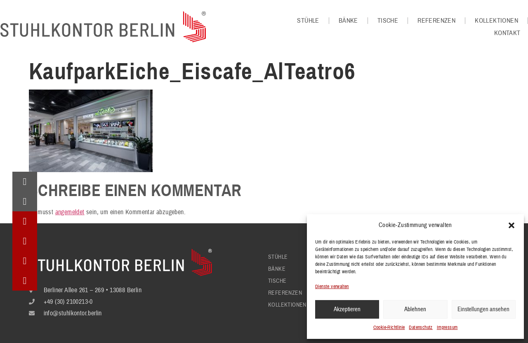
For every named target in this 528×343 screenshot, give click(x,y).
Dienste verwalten (332, 287)
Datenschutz (420, 327)
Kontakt (507, 33)
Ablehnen (415, 309)
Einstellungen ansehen (483, 309)
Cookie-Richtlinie (389, 327)
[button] (511, 225)
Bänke (348, 21)
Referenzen (436, 21)
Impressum (447, 327)
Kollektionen (496, 21)
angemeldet (70, 212)
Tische (387, 21)
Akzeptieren (347, 309)
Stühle (308, 21)
